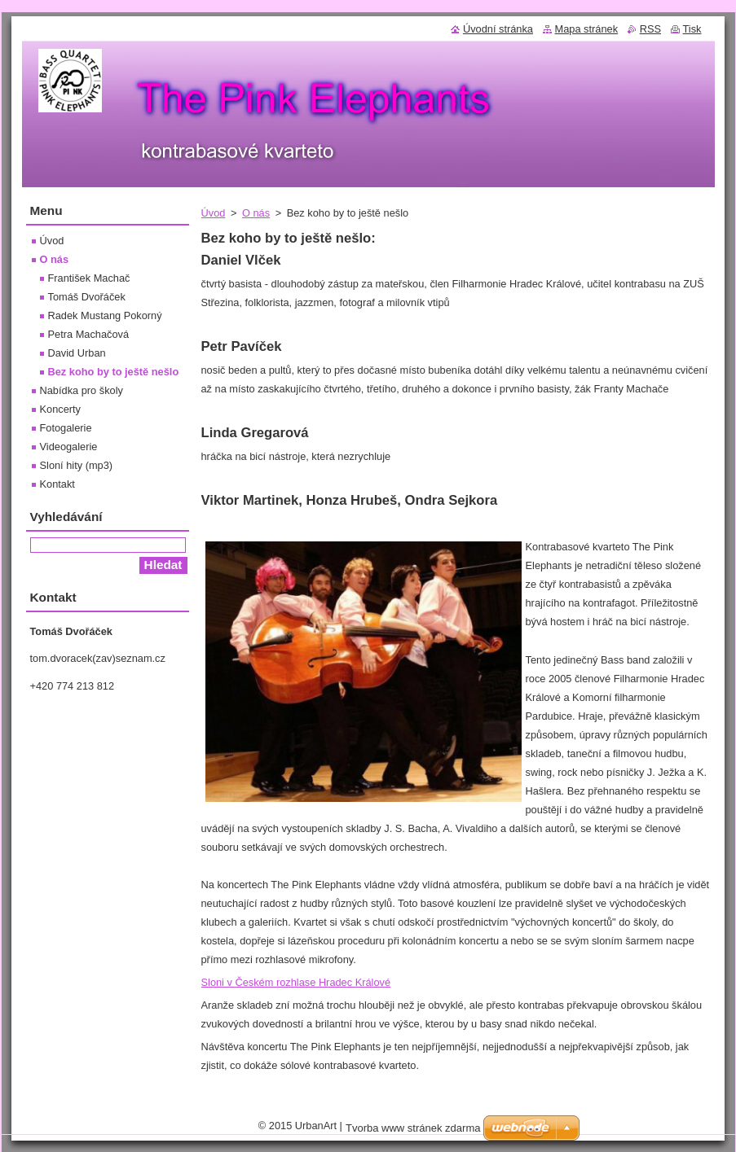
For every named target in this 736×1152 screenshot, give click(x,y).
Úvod (213, 213)
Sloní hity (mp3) (76, 465)
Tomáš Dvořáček (87, 297)
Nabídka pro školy (81, 390)
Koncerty (61, 409)
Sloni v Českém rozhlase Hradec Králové (296, 982)
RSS (650, 29)
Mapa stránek (587, 29)
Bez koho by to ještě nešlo (113, 372)
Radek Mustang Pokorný (105, 315)
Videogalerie (69, 446)
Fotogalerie (66, 428)
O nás (256, 213)
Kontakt (57, 484)
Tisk (692, 29)
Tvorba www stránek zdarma (413, 1128)
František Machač (89, 278)
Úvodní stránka (498, 29)
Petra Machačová (89, 334)
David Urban (77, 353)
